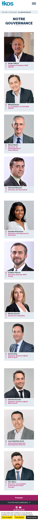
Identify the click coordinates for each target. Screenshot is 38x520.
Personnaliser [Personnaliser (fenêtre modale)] (32, 517)
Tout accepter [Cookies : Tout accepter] (7, 517)
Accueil (4, 12)
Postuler (19, 498)
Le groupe (13, 12)
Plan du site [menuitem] (19, 510)
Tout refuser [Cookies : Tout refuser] (19, 517)
